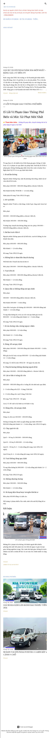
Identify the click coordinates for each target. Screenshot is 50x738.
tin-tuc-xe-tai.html (12, 564)
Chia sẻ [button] (5, 93)
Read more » (42, 92)
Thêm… (35, 19)
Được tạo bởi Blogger (25, 727)
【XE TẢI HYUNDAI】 (9, 7)
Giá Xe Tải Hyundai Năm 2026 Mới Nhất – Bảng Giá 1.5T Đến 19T (24, 71)
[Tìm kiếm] (45, 3)
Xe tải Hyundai (26, 19)
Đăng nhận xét (13, 93)
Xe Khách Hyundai (11, 19)
